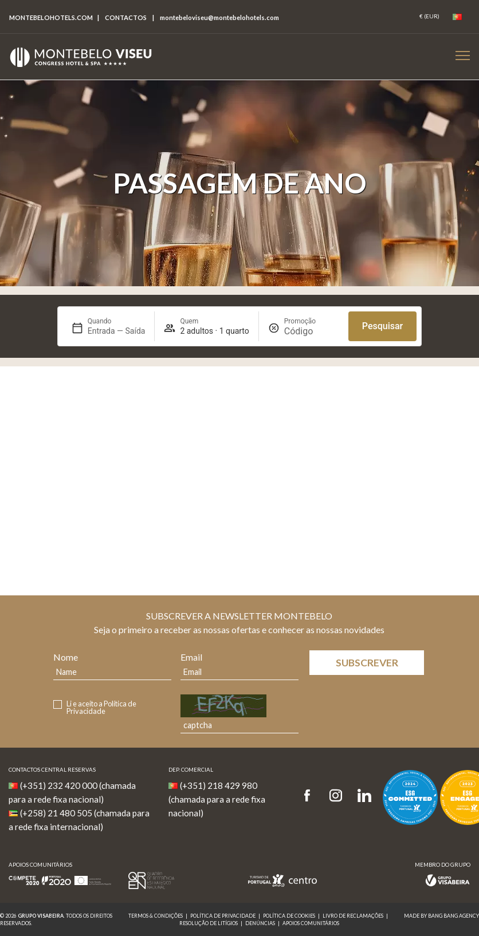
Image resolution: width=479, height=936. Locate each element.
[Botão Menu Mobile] (463, 55)
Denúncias (260, 923)
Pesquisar (382, 326)
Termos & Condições (155, 916)
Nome (65, 656)
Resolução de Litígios (208, 923)
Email (191, 656)
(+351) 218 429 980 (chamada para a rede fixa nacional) (216, 799)
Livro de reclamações (353, 916)
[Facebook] (310, 796)
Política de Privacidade (101, 707)
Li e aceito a (101, 707)
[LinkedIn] (364, 796)
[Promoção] (311, 331)
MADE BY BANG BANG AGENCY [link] (441, 916)
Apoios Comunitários (310, 923)
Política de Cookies (289, 916)
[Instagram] (335, 796)
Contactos (126, 17)
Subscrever (367, 663)
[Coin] (429, 16)
